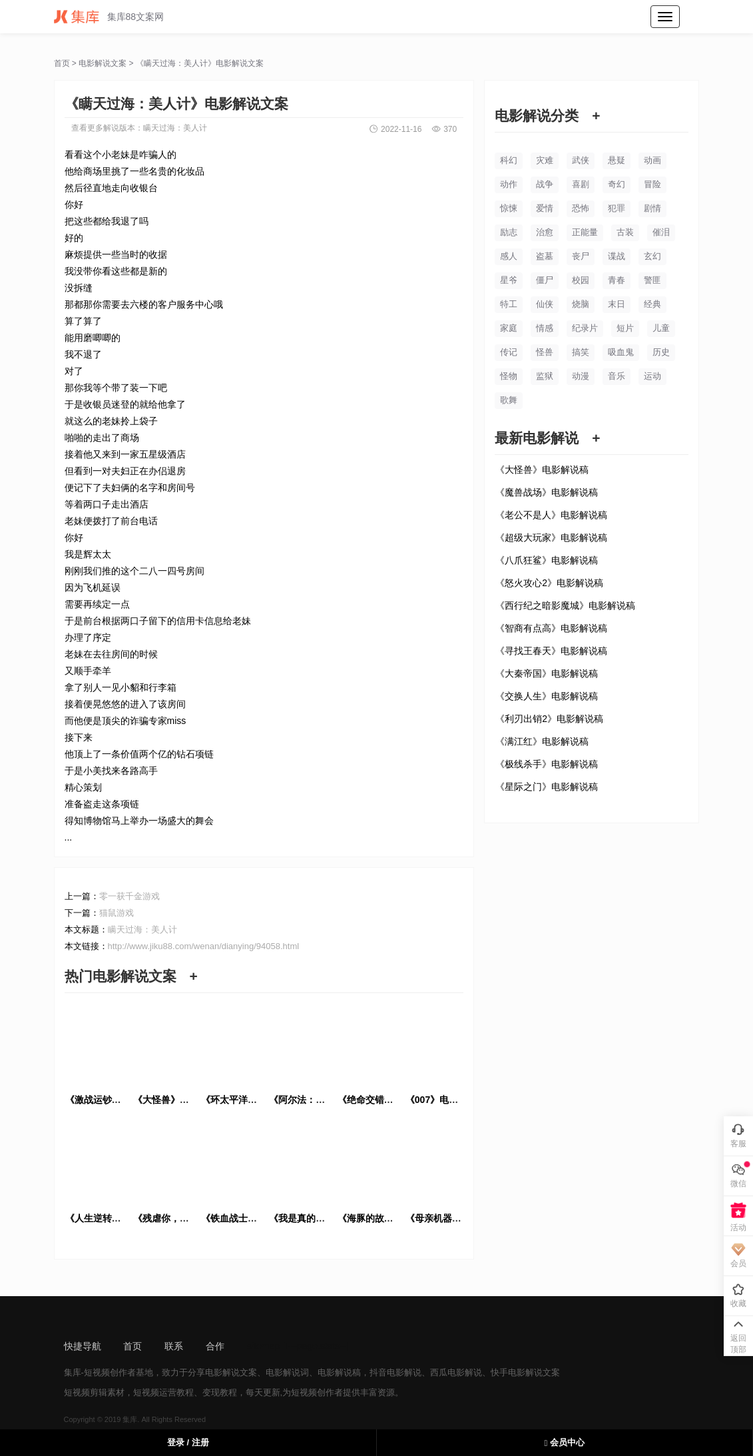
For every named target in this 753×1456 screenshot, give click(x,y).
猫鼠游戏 (116, 913)
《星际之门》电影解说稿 (546, 786)
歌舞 (508, 400)
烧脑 (580, 304)
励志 (508, 232)
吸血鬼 (621, 352)
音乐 (616, 376)
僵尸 (544, 280)
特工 (508, 304)
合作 (215, 1346)
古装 (625, 232)
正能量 (585, 232)
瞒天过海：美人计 (175, 128)
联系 (173, 1346)
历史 (661, 352)
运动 (652, 376)
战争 (544, 184)
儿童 (661, 328)
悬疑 (616, 160)
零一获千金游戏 (129, 896)
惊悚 (508, 208)
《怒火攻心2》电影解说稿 (549, 582)
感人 (508, 256)
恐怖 (580, 208)
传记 (508, 352)
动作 (508, 184)
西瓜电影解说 (456, 1372)
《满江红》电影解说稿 (542, 741)
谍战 (616, 256)
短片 (625, 328)
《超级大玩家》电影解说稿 (551, 537)
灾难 (544, 160)
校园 (580, 280)
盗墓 (544, 256)
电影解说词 (287, 1372)
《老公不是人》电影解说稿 (551, 515)
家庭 (508, 328)
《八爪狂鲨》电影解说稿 (546, 560)
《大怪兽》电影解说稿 (542, 469)
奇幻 (616, 184)
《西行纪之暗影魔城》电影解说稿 (565, 605)
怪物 (508, 376)
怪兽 (544, 352)
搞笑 (580, 352)
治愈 (544, 232)
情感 (544, 328)
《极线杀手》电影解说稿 (546, 764)
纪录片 (585, 328)
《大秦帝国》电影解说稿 (546, 673)
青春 (616, 280)
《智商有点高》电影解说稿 (551, 628)
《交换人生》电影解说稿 (546, 696)
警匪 (652, 280)
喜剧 (580, 184)
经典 (652, 304)
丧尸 (580, 256)
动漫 (580, 376)
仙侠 (544, 304)
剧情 (652, 208)
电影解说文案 (102, 63)
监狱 (544, 376)
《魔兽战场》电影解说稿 (546, 492)
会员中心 (565, 1442)
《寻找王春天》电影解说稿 (551, 650)
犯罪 (616, 208)
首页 (62, 63)
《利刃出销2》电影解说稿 (549, 718)
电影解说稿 (339, 1372)
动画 (652, 160)
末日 (616, 304)
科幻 (508, 160)
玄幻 (652, 256)
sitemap (263, 1346)
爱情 (544, 208)
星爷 (508, 280)
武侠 (580, 160)
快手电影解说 (517, 1372)
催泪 (661, 232)
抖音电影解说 (395, 1372)
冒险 (652, 184)
